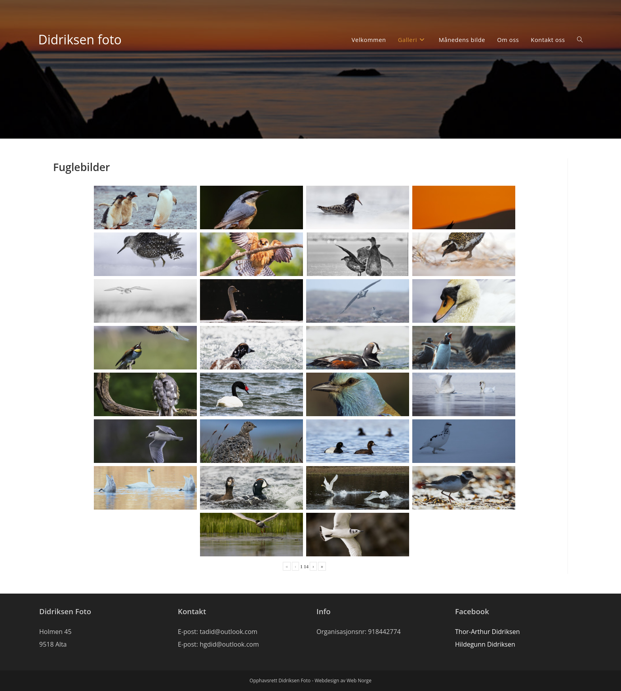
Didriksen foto (80, 39)
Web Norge (359, 680)
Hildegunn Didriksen (485, 644)
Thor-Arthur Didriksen (487, 631)
